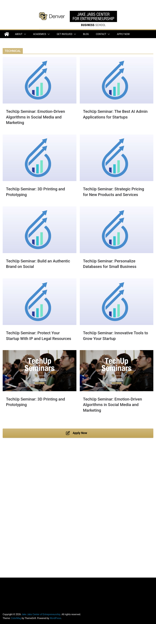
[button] (24, 34)
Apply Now (123, 34)
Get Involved (64, 34)
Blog (86, 34)
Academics (39, 34)
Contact (101, 34)
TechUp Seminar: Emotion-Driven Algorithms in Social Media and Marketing (35, 117)
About (18, 34)
